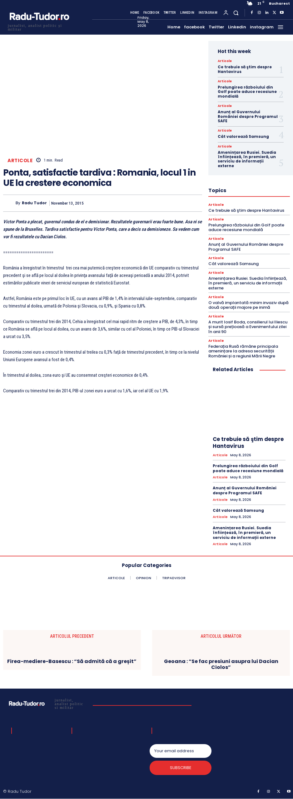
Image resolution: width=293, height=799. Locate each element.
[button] (236, 12)
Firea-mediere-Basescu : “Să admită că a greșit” (72, 662)
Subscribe (180, 768)
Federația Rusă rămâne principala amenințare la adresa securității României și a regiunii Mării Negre (243, 351)
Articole (19, 160)
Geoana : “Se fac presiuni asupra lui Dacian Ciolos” (221, 665)
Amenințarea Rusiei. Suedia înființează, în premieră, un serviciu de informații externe (247, 159)
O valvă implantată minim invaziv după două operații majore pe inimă (248, 305)
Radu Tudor (34, 203)
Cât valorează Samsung (243, 136)
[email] (180, 751)
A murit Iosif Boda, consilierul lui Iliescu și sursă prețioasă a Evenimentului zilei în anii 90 (247, 327)
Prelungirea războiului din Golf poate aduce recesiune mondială (247, 92)
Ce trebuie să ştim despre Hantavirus (245, 69)
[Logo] (47, 703)
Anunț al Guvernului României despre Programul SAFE (248, 116)
